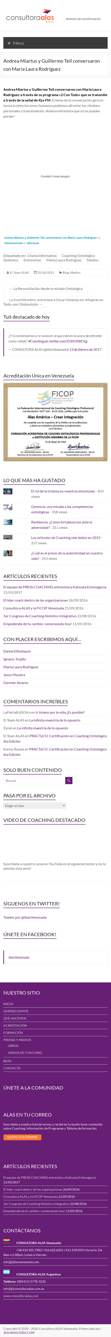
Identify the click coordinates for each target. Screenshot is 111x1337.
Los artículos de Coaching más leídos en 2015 (65, 537)
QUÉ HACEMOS (14, 1018)
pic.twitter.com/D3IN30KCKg (65, 341)
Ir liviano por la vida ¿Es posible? (60, 712)
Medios (92, 260)
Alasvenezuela (13, 243)
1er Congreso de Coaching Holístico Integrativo (39, 616)
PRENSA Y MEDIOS (17, 1040)
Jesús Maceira (14, 675)
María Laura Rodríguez (63, 260)
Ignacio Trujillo (14, 659)
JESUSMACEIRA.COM (19, 1333)
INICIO (8, 1004)
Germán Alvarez (15, 682)
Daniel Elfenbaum (17, 651)
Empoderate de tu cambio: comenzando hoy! (37, 624)
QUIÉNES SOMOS (15, 1011)
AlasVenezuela (19, 957)
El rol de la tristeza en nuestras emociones (63, 491)
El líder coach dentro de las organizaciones (35, 600)
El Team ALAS (19, 272)
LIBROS (13, 1046)
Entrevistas (32, 260)
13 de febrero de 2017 (85, 349)
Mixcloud (33, 243)
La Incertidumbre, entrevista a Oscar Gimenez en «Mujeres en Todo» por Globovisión (53, 302)
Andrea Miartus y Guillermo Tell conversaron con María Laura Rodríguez (50, 237)
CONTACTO (12, 1068)
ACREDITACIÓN (15, 1025)
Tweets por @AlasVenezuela (25, 917)
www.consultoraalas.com (21, 1296)
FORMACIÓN (13, 1033)
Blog (66, 272)
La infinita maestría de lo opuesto (54, 720)
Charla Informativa (42, 255)
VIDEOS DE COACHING (25, 1053)
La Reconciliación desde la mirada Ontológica (46, 288)
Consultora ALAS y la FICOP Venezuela (33, 608)
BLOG (7, 1061)
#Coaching (36, 341)
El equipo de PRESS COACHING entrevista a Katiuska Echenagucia (54, 587)
